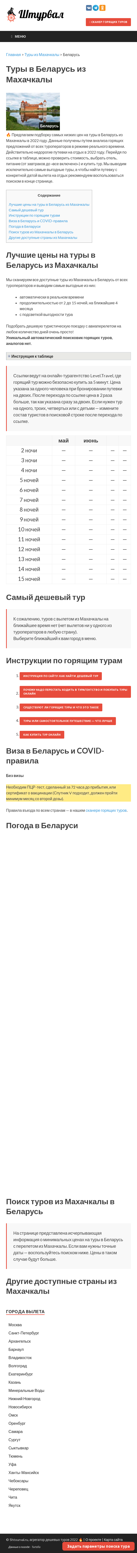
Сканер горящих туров (108, 22)
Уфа (12, 1464)
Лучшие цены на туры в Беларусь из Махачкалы (49, 204)
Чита (12, 1497)
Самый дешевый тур (26, 210)
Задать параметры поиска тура (98, 1546)
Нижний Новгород (24, 1398)
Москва (15, 1324)
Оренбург (16, 1423)
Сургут (14, 1439)
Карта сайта (113, 1540)
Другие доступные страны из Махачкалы (43, 237)
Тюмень (15, 1456)
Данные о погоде (19, 1546)
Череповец (18, 1489)
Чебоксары (18, 1480)
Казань (14, 1382)
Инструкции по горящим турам (34, 215)
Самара (15, 1431)
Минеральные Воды (26, 1390)
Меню (20, 36)
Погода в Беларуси (24, 226)
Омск (13, 1415)
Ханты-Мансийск (23, 1472)
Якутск (14, 1505)
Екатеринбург (20, 1374)
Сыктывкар (18, 1448)
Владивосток (20, 1357)
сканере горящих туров (106, 810)
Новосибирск (20, 1406)
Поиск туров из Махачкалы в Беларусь (41, 232)
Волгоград (17, 1365)
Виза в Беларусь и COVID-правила (38, 221)
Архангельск (19, 1341)
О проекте (93, 1540)
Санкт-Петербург (23, 1333)
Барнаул (16, 1349)
